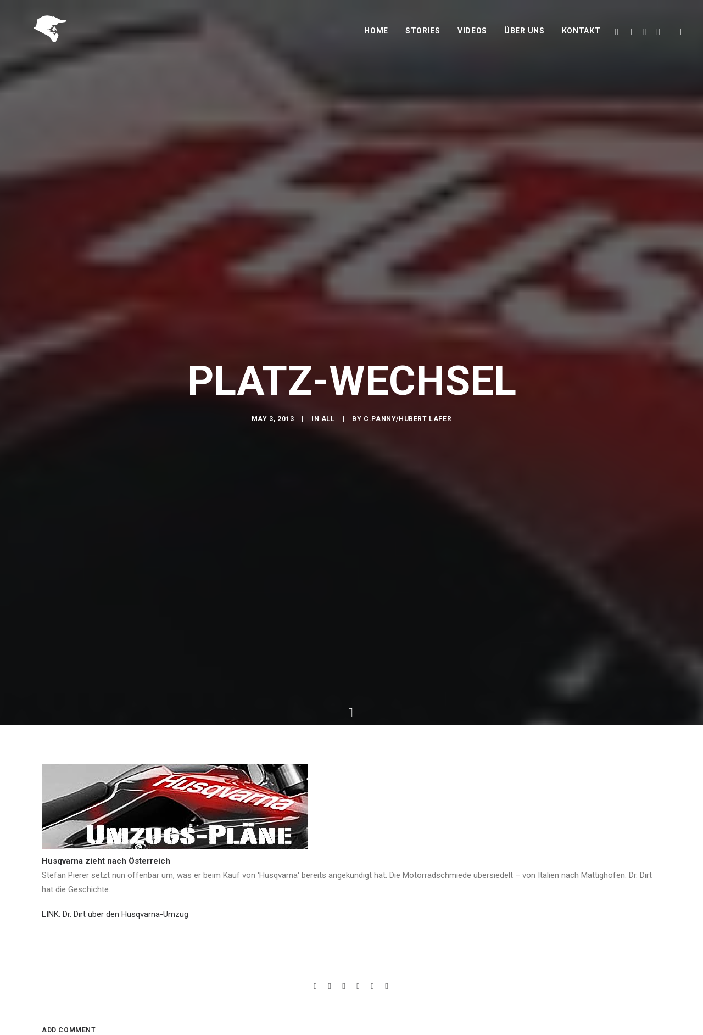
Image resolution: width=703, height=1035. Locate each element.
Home (376, 36)
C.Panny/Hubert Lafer (407, 425)
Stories (422, 36)
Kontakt (581, 36)
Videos (472, 36)
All (328, 425)
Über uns (524, 36)
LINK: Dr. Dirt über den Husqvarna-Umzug (115, 910)
